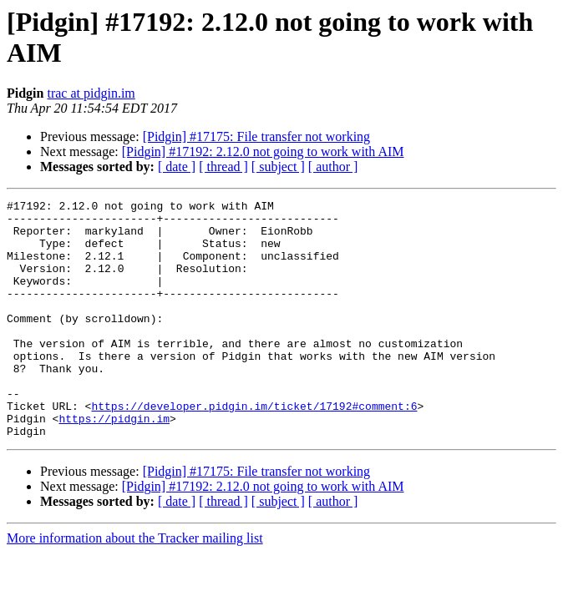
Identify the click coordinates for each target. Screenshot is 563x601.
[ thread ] (223, 166)
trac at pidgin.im (90, 93)
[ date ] (176, 166)
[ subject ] (278, 166)
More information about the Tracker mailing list (135, 585)
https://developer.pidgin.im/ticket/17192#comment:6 (254, 448)
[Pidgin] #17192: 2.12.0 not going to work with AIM (263, 151)
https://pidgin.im (114, 463)
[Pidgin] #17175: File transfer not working (256, 136)
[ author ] (333, 166)
